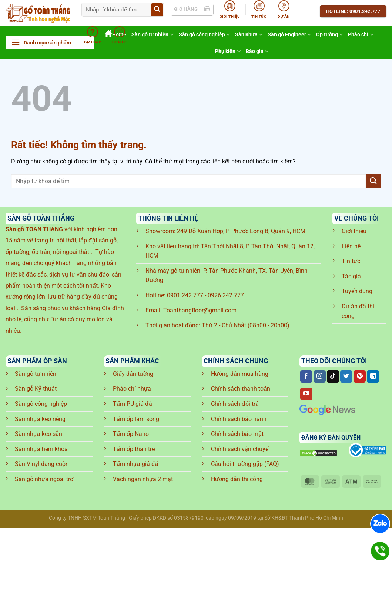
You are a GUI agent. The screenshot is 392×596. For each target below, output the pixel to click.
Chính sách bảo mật (237, 433)
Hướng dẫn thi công (237, 479)
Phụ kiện (227, 51)
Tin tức (351, 261)
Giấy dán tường (133, 373)
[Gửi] (157, 9)
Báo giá (257, 51)
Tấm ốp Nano (131, 433)
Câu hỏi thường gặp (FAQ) (245, 463)
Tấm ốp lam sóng (136, 419)
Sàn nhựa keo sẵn (38, 433)
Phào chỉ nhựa (132, 388)
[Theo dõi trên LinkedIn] (373, 376)
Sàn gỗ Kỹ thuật (36, 388)
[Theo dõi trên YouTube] (306, 394)
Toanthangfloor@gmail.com (200, 310)
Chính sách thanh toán (240, 388)
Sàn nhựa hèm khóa (41, 449)
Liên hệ (351, 246)
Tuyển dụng (357, 291)
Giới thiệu (354, 231)
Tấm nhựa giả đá (135, 463)
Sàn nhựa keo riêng (40, 419)
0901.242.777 (185, 295)
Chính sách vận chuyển (241, 449)
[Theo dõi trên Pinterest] (360, 376)
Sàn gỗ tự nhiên (35, 373)
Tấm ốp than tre (134, 449)
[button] (50, 42)
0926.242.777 (226, 295)
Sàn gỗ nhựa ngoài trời (45, 479)
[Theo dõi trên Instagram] (320, 376)
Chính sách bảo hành (239, 419)
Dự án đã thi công (358, 311)
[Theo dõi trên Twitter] (346, 376)
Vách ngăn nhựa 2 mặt (143, 479)
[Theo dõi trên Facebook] (306, 376)
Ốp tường (329, 34)
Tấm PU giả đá (132, 403)
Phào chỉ (360, 34)
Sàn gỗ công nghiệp (41, 403)
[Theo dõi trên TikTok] (333, 376)
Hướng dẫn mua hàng (239, 373)
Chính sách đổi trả (235, 403)
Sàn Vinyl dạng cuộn (42, 463)
